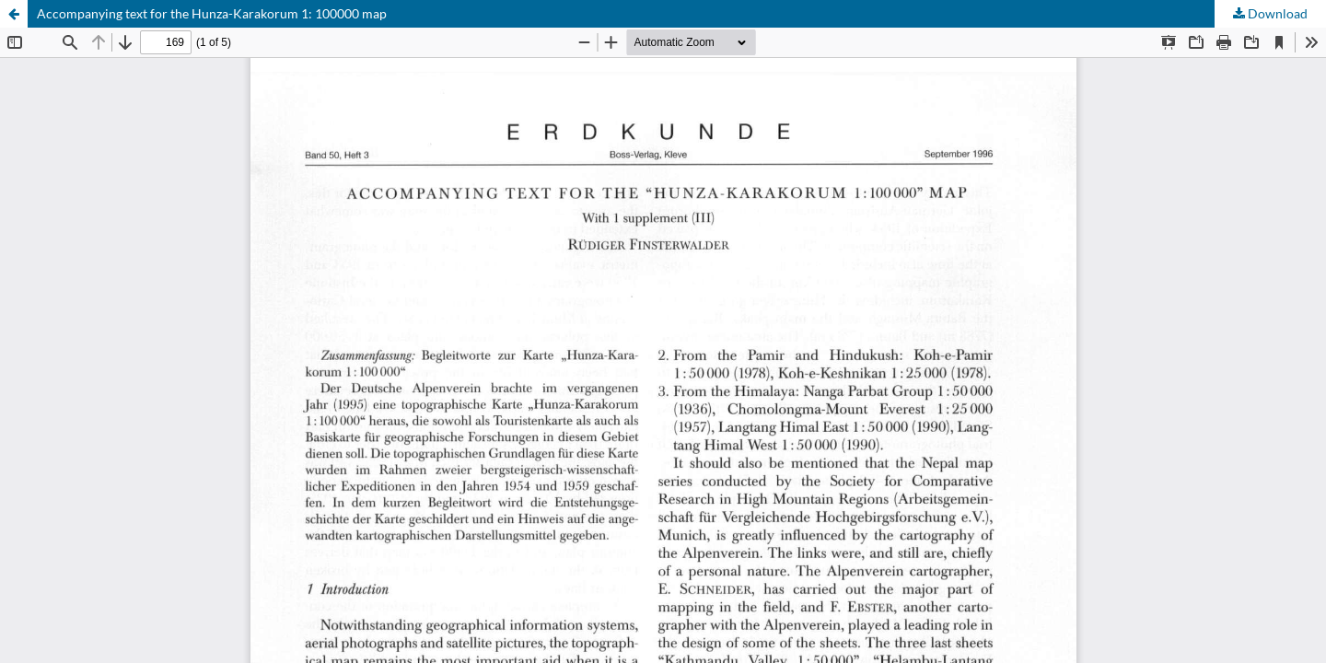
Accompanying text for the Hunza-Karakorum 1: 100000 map (212, 13)
